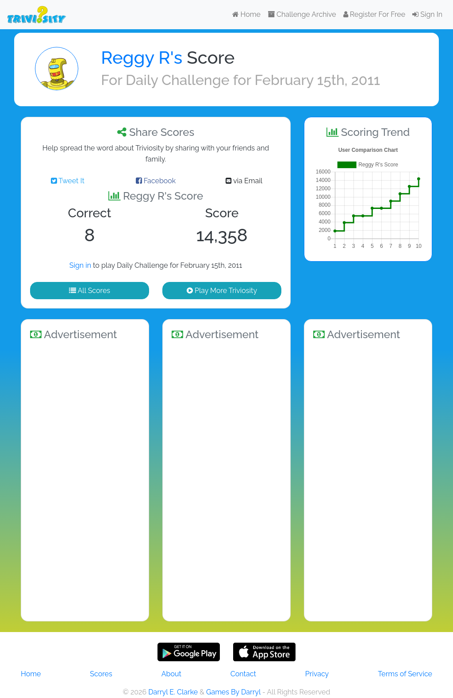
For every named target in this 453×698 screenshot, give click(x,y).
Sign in (80, 265)
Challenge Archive (302, 14)
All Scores (89, 290)
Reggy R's (141, 57)
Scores (101, 674)
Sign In (427, 14)
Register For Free (374, 14)
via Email (244, 181)
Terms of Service (405, 674)
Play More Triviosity (222, 290)
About (171, 674)
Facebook (156, 181)
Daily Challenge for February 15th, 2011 (253, 80)
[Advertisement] (85, 479)
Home (246, 14)
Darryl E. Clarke (173, 692)
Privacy (317, 674)
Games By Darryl (233, 692)
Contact (243, 674)
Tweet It (67, 181)
